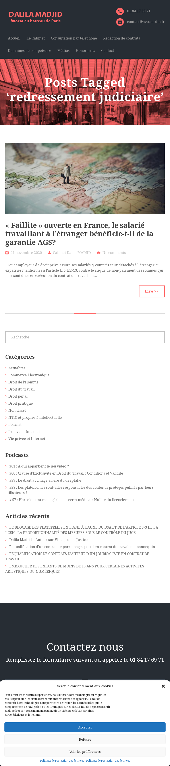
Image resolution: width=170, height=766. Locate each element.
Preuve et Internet (24, 432)
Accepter (85, 727)
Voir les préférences (85, 752)
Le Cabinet (36, 38)
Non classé (17, 410)
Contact (107, 51)
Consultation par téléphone (74, 38)
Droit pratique (20, 403)
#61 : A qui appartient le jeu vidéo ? (39, 466)
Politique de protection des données (62, 760)
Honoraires (85, 51)
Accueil (14, 38)
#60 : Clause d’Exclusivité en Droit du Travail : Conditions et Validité (66, 473)
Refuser (85, 740)
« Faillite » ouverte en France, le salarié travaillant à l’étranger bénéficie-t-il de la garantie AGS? (79, 234)
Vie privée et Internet (26, 439)
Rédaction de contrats (121, 38)
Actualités (16, 368)
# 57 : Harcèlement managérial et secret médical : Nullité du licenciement (71, 500)
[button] (163, 686)
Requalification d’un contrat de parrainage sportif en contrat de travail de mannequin (82, 547)
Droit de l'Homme (23, 382)
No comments (114, 253)
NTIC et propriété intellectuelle (35, 417)
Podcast (14, 424)
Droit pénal (17, 396)
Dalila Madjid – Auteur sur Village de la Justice (48, 540)
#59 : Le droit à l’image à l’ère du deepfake (45, 480)
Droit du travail (21, 389)
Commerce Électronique (29, 375)
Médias (63, 51)
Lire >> (152, 291)
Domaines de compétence (29, 51)
